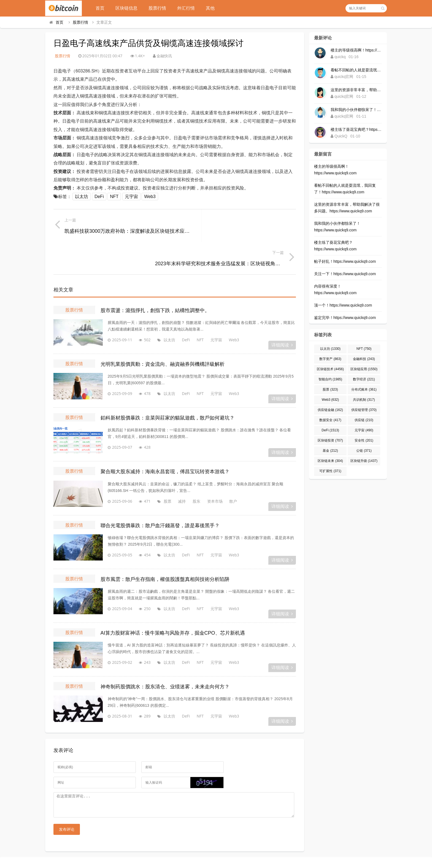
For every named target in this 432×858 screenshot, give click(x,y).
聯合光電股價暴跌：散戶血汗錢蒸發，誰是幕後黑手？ (160, 493)
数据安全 (330, 420)
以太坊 (81, 196)
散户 (225, 469)
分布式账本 (363, 389)
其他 (212, 8)
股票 (160, 469)
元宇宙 (131, 196)
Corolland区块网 (216, 851)
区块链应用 (363, 369)
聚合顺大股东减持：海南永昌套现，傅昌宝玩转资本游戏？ (165, 440)
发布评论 (66, 802)
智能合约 (330, 379)
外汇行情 (188, 8)
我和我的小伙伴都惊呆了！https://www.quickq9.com (356, 109)
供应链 (364, 420)
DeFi (99, 196)
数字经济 (364, 379)
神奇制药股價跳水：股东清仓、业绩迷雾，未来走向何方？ (165, 655)
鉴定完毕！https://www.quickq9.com (345, 317)
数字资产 (330, 359)
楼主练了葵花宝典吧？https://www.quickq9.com (356, 129)
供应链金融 (330, 410)
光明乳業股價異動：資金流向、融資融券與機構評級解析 (163, 332)
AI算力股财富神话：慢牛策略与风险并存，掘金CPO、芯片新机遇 (173, 601)
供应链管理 (363, 410)
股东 (189, 469)
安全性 (364, 440)
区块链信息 (129, 8)
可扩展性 (330, 471)
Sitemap (248, 844)
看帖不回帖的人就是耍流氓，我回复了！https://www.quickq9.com (356, 70)
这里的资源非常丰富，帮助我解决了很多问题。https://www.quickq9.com (356, 90)
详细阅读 (282, 313)
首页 (102, 8)
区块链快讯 (216, 837)
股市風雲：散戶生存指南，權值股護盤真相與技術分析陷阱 (165, 547)
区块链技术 (330, 369)
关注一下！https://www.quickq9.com (345, 274)
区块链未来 (330, 461)
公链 (363, 451)
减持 (174, 469)
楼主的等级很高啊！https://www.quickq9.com (356, 50)
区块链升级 (363, 461)
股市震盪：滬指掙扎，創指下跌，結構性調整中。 (155, 278)
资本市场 (207, 469)
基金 (330, 451)
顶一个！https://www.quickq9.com (343, 305)
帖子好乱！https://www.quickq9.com (345, 261)
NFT (114, 196)
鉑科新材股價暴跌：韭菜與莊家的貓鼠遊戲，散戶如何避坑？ (167, 386)
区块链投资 (330, 440)
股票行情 (159, 8)
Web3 (150, 196)
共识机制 (364, 400)
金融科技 (364, 359)
